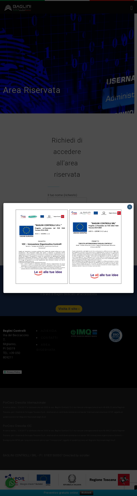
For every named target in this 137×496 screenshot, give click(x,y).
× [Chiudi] (130, 207)
